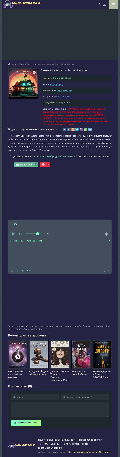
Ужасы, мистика (62, 96)
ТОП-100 (43, 443)
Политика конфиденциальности (57, 439)
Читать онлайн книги (75, 443)
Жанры (55, 443)
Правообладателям (90, 439)
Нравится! (27, 164)
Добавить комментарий (26, 422)
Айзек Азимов (56, 84)
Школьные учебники (50, 447)
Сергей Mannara (64, 90)
